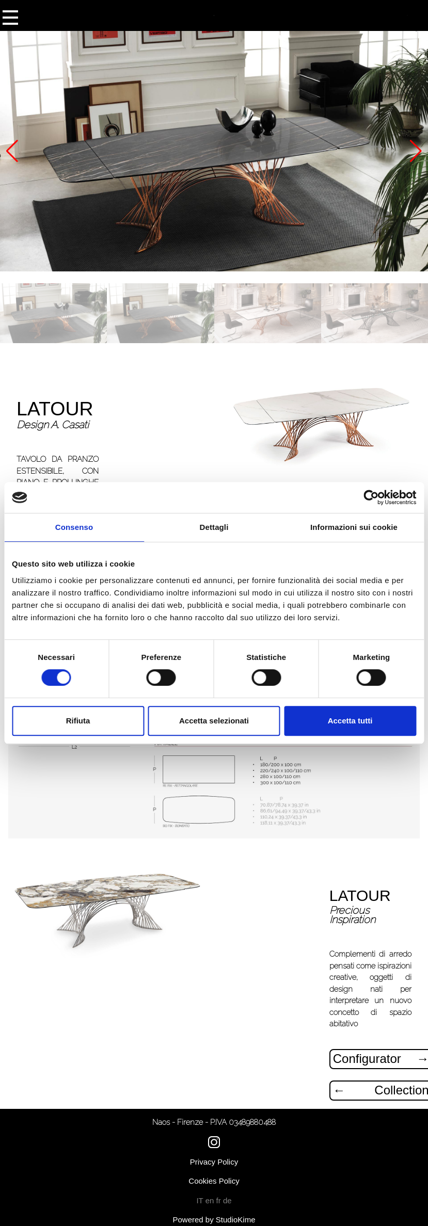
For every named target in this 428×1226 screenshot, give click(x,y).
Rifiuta (78, 720)
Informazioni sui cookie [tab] (354, 527)
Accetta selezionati (214, 720)
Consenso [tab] (74, 527)
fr (219, 1200)
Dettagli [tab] (214, 527)
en (210, 1200)
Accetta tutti (350, 720)
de (227, 1200)
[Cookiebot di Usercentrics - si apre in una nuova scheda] (371, 497)
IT (200, 1200)
